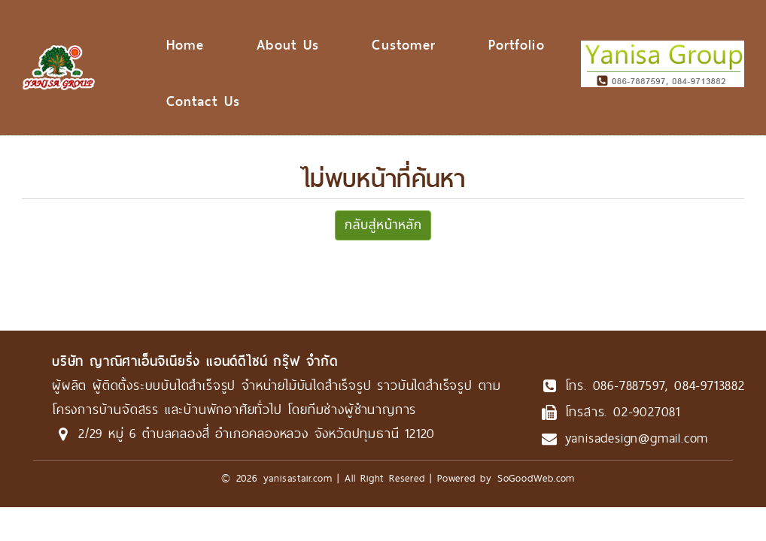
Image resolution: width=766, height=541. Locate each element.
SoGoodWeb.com (536, 478)
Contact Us (203, 101)
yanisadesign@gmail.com (637, 438)
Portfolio (516, 44)
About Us (288, 44)
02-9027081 (646, 411)
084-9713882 (709, 385)
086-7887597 (629, 385)
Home (185, 44)
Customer (404, 44)
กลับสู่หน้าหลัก (383, 225)
